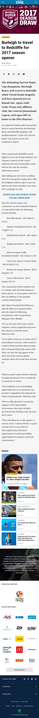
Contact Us (19, 706)
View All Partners (19, 670)
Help (13, 706)
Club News (5, 37)
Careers (8, 706)
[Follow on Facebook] (28, 679)
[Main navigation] (3, 2)
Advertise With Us (28, 706)
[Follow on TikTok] (24, 679)
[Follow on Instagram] (36, 679)
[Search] (36, 2)
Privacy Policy (24, 701)
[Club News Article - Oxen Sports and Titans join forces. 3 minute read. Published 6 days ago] (19, 525)
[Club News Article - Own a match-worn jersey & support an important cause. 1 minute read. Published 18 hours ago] (19, 497)
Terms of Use (15, 701)
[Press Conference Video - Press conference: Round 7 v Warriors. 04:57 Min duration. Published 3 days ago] (19, 511)
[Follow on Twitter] (32, 679)
